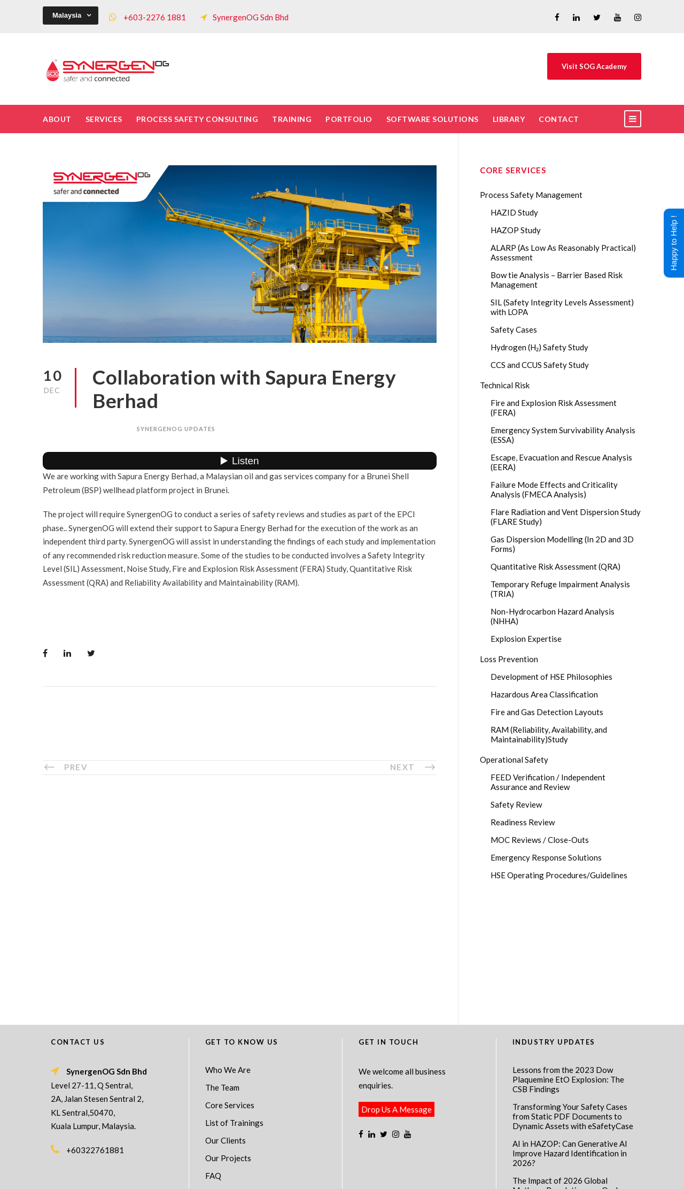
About (57, 119)
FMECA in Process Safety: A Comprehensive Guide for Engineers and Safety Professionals (562, 1116)
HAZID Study (514, 212)
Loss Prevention (509, 659)
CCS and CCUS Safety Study (540, 365)
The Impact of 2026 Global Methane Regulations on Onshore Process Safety (572, 1074)
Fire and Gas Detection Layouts (547, 712)
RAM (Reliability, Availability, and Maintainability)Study (549, 734)
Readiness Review (523, 822)
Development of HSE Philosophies (551, 676)
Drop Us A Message (396, 994)
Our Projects (228, 1042)
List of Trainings (234, 1007)
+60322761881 (95, 1034)
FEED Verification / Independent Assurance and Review (548, 782)
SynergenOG (336, 1162)
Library (509, 119)
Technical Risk (505, 385)
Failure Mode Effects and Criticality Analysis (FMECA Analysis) (554, 489)
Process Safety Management (531, 195)
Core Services (229, 989)
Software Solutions (432, 119)
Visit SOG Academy (594, 66)
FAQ (213, 1060)
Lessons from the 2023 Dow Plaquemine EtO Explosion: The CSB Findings (568, 963)
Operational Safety (514, 759)
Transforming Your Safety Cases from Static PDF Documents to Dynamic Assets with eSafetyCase (572, 1000)
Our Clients (225, 1025)
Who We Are (228, 954)
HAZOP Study (516, 230)
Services (104, 119)
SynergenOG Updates (176, 428)
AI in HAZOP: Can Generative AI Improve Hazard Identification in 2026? (569, 1037)
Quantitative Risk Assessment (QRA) (555, 566)
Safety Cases (514, 329)
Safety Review (516, 804)
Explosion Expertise (526, 638)
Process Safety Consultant (343, 1173)
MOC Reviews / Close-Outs (540, 840)
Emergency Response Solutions (546, 857)
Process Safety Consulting (197, 119)
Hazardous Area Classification (544, 694)
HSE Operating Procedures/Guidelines (559, 875)
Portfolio (348, 119)
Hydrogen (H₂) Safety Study (539, 347)
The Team (222, 972)
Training (292, 119)
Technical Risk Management (427, 1173)
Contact (559, 119)
